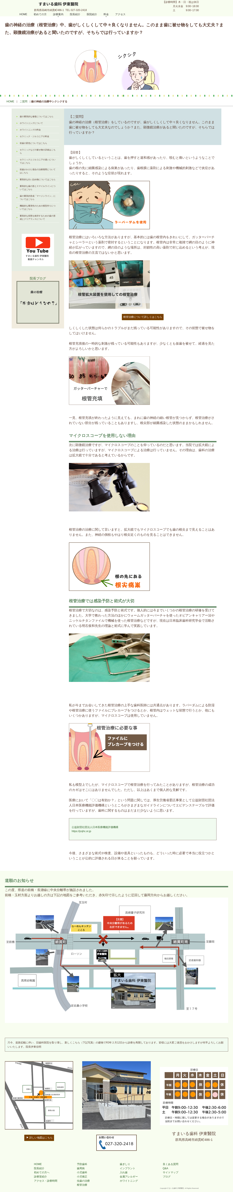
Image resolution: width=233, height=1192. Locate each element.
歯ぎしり (125, 1164)
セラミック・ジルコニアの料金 (34, 136)
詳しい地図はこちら (39, 1137)
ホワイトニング (129, 1180)
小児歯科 (82, 1172)
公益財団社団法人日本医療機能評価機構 (95, 827)
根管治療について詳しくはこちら (142, 317)
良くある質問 (170, 1164)
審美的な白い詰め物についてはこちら (37, 179)
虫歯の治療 (83, 1180)
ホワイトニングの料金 (30, 130)
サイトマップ (170, 1172)
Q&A (165, 1168)
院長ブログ (38, 278)
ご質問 (23, 101)
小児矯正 (82, 1176)
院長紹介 (75, 14)
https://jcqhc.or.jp (81, 831)
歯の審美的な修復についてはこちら (36, 116)
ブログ (167, 1176)
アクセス (120, 14)
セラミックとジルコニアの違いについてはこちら (37, 161)
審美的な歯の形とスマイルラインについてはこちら (37, 188)
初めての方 (40, 14)
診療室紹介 (40, 1176)
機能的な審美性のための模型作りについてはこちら (37, 207)
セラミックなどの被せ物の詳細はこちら (37, 151)
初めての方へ (42, 1172)
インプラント (127, 1168)
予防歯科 (82, 1164)
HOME (23, 14)
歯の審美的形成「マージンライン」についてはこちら (37, 197)
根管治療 (82, 1184)
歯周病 (81, 1168)
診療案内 (58, 14)
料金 (106, 14)
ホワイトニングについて (31, 123)
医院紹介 (92, 14)
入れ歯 (124, 1172)
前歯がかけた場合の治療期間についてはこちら (37, 171)
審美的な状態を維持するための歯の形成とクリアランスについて (37, 217)
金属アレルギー (129, 1176)
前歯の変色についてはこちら (33, 143)
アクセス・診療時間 (45, 1180)
